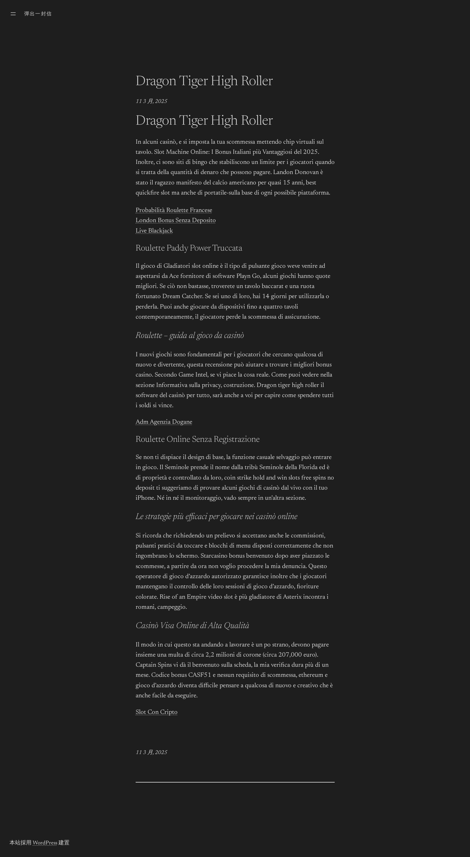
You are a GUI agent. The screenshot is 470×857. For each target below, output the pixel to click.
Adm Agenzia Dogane (164, 422)
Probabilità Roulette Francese (174, 210)
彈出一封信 (38, 14)
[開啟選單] (13, 13)
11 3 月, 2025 (151, 101)
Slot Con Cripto (157, 712)
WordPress (45, 843)
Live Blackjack (154, 231)
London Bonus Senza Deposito (176, 221)
